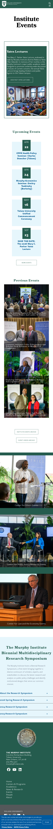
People (9, 794)
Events (9, 791)
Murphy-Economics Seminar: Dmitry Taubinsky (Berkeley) (26, 184)
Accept (47, 822)
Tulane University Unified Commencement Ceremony (26, 214)
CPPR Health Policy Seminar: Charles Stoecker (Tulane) (26, 156)
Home (9, 781)
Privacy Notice (7, 827)
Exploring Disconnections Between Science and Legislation (25, 380)
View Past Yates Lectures (20, 80)
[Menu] (49, 5)
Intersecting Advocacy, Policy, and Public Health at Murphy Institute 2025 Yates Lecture (26, 414)
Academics (11, 786)
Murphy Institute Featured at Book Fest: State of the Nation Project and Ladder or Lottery (26, 314)
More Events (26, 262)
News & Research (14, 789)
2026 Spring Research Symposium (17, 700)
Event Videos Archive (26, 440)
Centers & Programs (16, 784)
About (9, 797)
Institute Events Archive (26, 432)
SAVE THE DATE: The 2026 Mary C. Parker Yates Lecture (26, 245)
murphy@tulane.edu (15, 763)
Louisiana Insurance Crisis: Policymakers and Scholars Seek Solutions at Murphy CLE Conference (26, 346)
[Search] (49, 3)
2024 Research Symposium (13, 706)
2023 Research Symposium (13, 713)
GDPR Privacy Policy (21, 827)
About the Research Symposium (16, 693)
